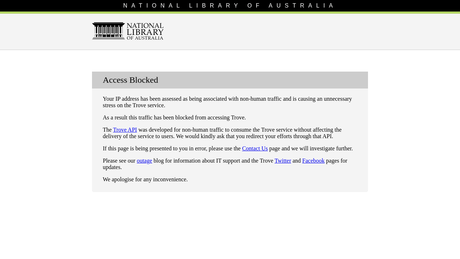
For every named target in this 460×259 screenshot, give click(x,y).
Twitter (283, 161)
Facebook (313, 161)
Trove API (125, 130)
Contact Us (255, 148)
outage (144, 161)
